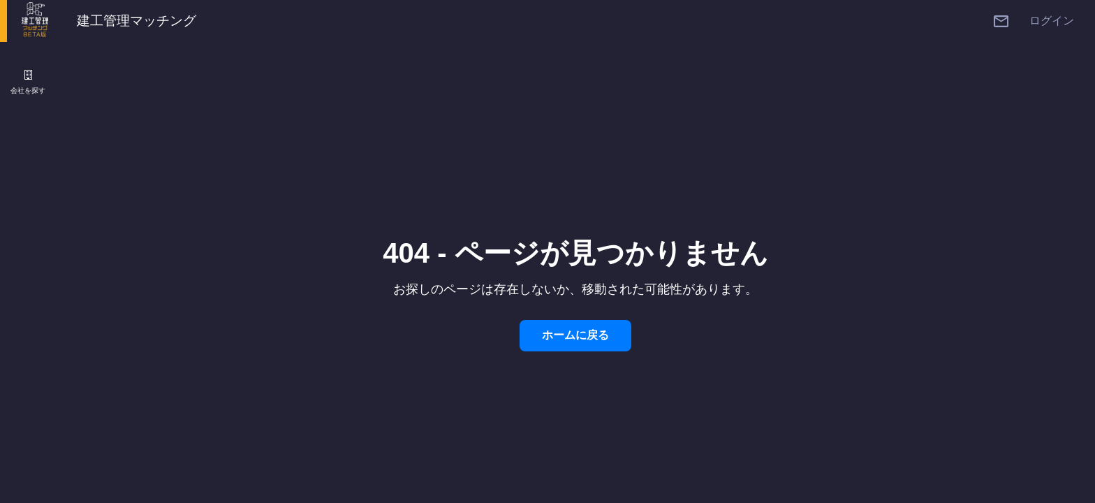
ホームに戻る (575, 335)
